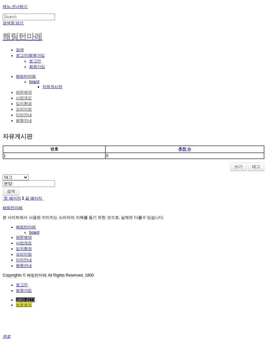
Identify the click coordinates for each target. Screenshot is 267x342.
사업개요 (24, 98)
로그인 (35, 61)
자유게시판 (52, 86)
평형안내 (24, 120)
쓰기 (238, 166)
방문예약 (24, 92)
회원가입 (37, 66)
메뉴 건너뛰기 (15, 6)
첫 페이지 (12, 198)
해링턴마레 (26, 76)
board (34, 81)
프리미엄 (24, 109)
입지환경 (24, 103)
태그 (256, 166)
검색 (11, 191)
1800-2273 (25, 300)
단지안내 (24, 115)
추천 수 (184, 149)
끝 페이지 (34, 198)
